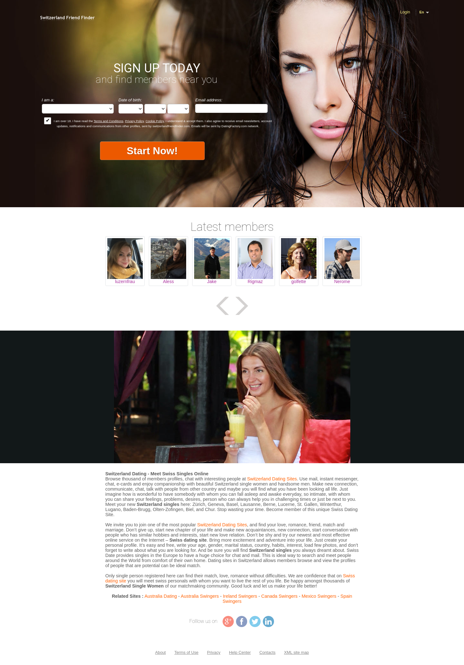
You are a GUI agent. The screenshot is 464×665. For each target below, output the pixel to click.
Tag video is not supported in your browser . (232, 397)
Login (405, 12)
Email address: (208, 100)
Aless (168, 281)
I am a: (48, 100)
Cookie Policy (155, 121)
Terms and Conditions (108, 121)
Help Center (240, 652)
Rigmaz (255, 281)
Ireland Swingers (240, 596)
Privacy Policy (134, 121)
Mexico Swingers (318, 596)
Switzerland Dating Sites (272, 478)
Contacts (267, 652)
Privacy (213, 652)
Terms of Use (186, 652)
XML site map (296, 652)
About (160, 652)
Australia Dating (161, 596)
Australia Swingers (200, 596)
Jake (212, 281)
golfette (298, 281)
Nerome (342, 281)
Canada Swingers (279, 596)
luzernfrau (125, 281)
